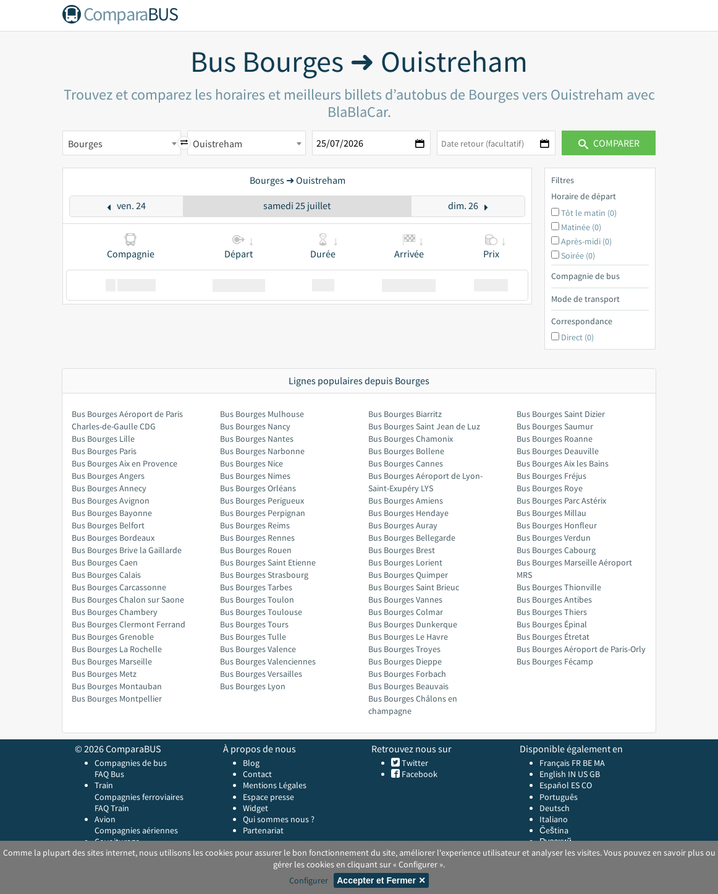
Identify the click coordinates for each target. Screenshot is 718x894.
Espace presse (268, 796)
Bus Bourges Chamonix (410, 438)
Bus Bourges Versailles (261, 673)
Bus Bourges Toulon (257, 599)
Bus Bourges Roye (550, 488)
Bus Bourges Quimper (408, 574)
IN (572, 774)
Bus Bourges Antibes (554, 599)
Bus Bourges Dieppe (405, 661)
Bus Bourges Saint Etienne (268, 562)
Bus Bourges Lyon (252, 686)
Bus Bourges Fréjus (551, 475)
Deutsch (554, 808)
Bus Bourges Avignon (111, 500)
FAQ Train (112, 808)
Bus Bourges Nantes (257, 438)
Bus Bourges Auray (402, 525)
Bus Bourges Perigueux (262, 500)
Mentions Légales (274, 785)
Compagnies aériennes (136, 830)
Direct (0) (577, 337)
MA (599, 762)
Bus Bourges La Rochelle (117, 649)
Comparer (609, 143)
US (583, 774)
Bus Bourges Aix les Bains (563, 463)
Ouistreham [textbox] (217, 143)
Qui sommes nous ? (279, 819)
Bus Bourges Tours (254, 624)
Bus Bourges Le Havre (408, 636)
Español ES (560, 785)
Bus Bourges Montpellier (117, 698)
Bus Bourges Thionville (559, 587)
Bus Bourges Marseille (112, 661)
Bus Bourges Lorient (405, 562)
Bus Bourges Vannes (405, 599)
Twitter (414, 762)
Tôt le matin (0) (589, 212)
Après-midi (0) (586, 241)
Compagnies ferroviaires (139, 796)
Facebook (418, 774)
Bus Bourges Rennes (257, 537)
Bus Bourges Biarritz (405, 413)
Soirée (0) (578, 255)
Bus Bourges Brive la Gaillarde (127, 550)
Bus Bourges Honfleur (557, 525)
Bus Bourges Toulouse (261, 611)
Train (104, 785)
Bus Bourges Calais (106, 574)
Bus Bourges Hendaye (408, 512)
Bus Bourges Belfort (108, 525)
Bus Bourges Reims (255, 525)
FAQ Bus (109, 774)
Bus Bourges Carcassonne (119, 587)
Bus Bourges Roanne (555, 438)
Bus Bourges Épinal (552, 624)
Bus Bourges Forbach (407, 673)
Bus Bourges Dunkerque (412, 624)
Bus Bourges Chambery (115, 611)
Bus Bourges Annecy (109, 488)
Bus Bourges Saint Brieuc (413, 587)
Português (558, 796)
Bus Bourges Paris (104, 451)
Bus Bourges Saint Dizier (561, 413)
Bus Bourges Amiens (405, 500)
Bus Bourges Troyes (404, 649)
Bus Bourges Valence (258, 649)
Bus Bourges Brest (401, 550)
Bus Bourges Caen (105, 562)
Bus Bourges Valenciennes (268, 661)
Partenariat (263, 830)
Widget (255, 808)
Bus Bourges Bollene (406, 451)
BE (587, 762)
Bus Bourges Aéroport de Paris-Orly (581, 649)
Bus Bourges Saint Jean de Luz (424, 426)
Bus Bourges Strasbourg (264, 574)
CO (586, 785)
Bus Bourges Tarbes (256, 587)
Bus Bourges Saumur (555, 426)
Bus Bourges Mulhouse (262, 413)
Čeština (553, 830)
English (552, 774)
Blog (251, 762)
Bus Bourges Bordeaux (113, 537)
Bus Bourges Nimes (255, 475)
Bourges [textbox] (85, 143)
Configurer (308, 880)
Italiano (553, 819)
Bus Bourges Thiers (552, 611)
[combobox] (121, 143)
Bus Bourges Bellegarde (411, 537)
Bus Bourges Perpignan (262, 512)
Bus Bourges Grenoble (113, 636)
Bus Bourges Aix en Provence (124, 463)
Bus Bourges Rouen (256, 550)
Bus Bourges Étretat (553, 636)
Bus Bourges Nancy (255, 426)
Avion (105, 819)
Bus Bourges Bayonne (112, 512)
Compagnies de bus (131, 762)
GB (594, 774)
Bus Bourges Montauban (117, 686)
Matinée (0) (581, 227)
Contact (257, 774)
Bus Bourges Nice (251, 463)
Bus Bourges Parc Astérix (561, 500)
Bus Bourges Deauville (558, 451)
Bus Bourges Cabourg (556, 550)
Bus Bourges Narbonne (262, 451)
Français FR (560, 762)
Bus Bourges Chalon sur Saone (128, 599)
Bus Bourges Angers (108, 475)
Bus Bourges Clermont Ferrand (128, 624)
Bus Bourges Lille (103, 438)
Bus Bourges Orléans (258, 488)
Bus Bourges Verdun (554, 537)
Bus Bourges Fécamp (555, 661)
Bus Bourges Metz (104, 673)
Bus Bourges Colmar (405, 611)
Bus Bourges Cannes (405, 463)
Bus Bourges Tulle (253, 636)
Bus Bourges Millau (551, 512)
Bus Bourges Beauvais (408, 686)
